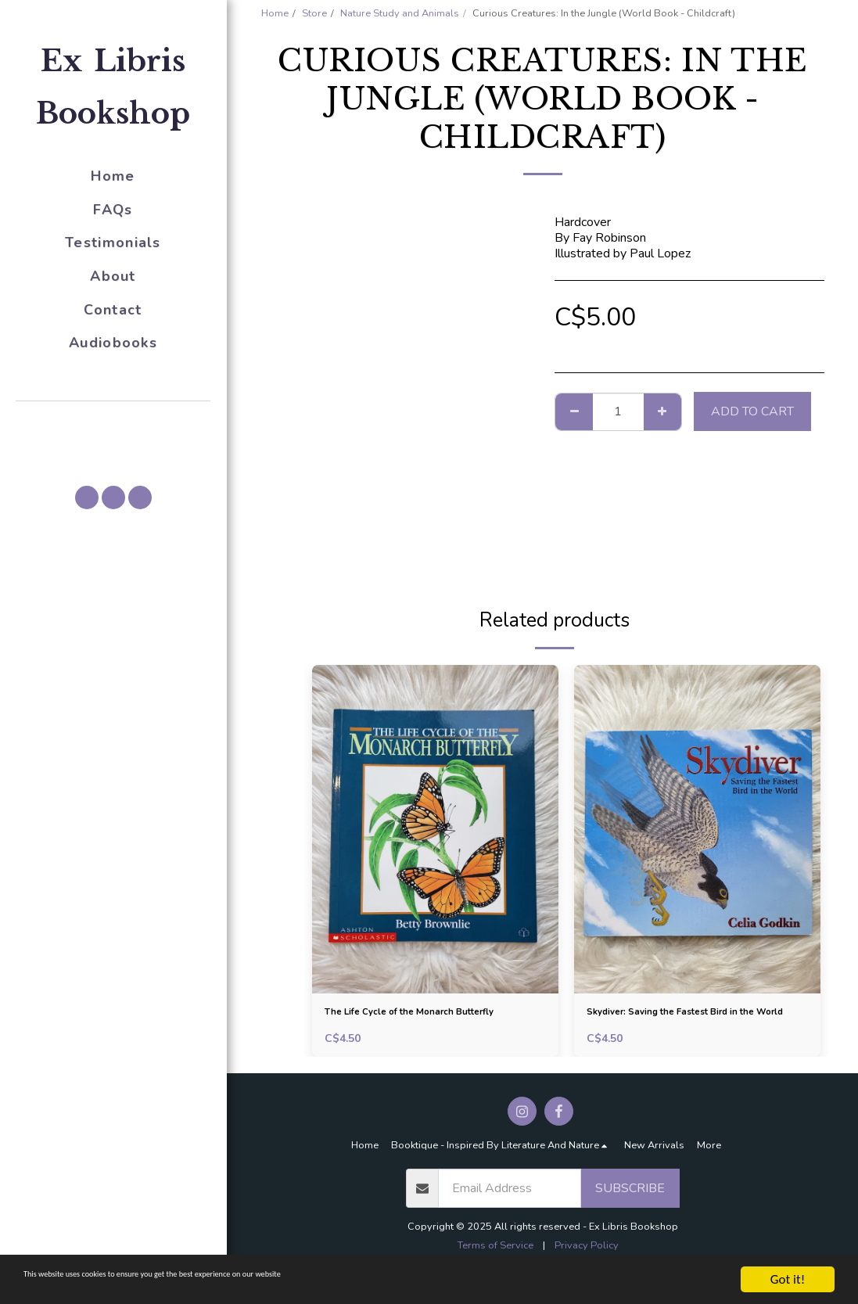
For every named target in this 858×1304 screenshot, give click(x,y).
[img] (435, 829)
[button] (113, 423)
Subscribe (630, 1213)
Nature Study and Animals (399, 13)
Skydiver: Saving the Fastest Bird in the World (693, 1025)
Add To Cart (752, 411)
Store (314, 13)
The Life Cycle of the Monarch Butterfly (414, 1025)
